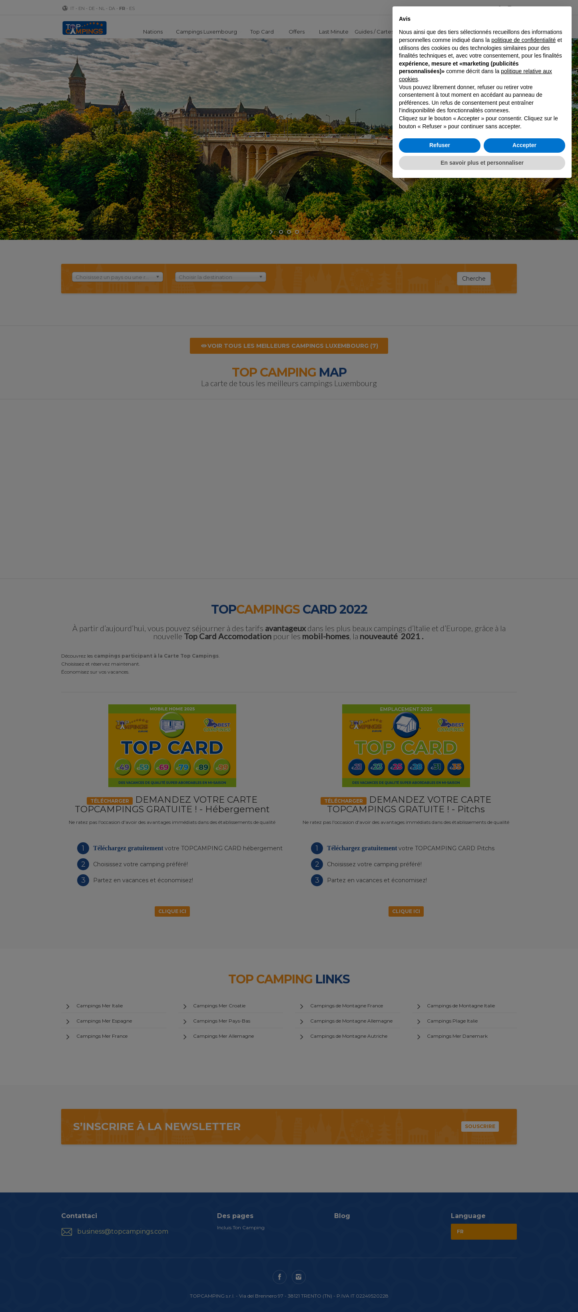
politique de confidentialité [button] (523, 40)
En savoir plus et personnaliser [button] (482, 163)
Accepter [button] (524, 145)
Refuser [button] (439, 145)
